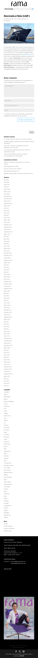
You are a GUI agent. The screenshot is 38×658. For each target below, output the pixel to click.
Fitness (5, 446)
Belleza (5, 399)
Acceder (6, 523)
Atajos (5, 394)
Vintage (6, 510)
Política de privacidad (18, 647)
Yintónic (6, 517)
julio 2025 (6, 208)
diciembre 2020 (7, 338)
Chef (5, 408)
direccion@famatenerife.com (18, 561)
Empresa (24, 19)
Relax (5, 491)
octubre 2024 (7, 229)
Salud (5, 496)
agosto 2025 (7, 205)
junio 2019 (6, 381)
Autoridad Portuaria (27, 54)
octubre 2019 (7, 371)
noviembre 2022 (8, 284)
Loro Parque (7, 467)
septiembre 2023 (8, 260)
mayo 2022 (6, 298)
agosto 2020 (7, 348)
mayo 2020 (6, 355)
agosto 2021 (7, 319)
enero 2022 (7, 307)
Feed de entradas (8, 526)
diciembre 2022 (7, 281)
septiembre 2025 (8, 203)
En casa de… (7, 427)
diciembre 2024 (7, 224)
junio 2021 (6, 324)
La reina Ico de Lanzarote (15, 168)
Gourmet (6, 458)
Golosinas (6, 456)
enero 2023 (7, 279)
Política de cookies (22, 645)
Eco (5, 422)
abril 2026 (6, 187)
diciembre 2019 (7, 367)
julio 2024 (6, 236)
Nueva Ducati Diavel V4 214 (26, 173)
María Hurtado (7, 171)
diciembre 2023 (7, 253)
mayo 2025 (6, 213)
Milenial (6, 475)
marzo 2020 (7, 359)
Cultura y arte (7, 415)
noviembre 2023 (8, 255)
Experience (6, 437)
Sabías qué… (7, 493)
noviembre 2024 (8, 227)
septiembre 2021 (8, 317)
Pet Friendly (7, 486)
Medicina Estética (8, 472)
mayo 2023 (6, 269)
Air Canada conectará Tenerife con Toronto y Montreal (17, 139)
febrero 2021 (7, 333)
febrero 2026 (7, 191)
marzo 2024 (7, 246)
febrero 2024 (7, 248)
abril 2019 (6, 385)
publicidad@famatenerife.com (18, 563)
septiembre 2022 (8, 288)
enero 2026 (7, 194)
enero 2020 (7, 364)
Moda (5, 479)
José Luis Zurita (12, 542)
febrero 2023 (7, 276)
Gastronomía (7, 451)
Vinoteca (6, 508)
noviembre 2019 (8, 369)
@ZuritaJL (19, 542)
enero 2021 (7, 336)
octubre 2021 (7, 314)
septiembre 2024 (8, 232)
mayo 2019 (6, 383)
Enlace (5, 432)
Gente (5, 453)
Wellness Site (7, 515)
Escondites (6, 434)
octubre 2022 (7, 286)
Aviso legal (12, 645)
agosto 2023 (7, 262)
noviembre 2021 (8, 312)
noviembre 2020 (8, 340)
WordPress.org (7, 531)
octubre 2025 (7, 201)
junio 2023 (6, 267)
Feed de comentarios (9, 528)
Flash (5, 449)
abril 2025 (6, 215)
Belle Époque (7, 396)
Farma (5, 439)
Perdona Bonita (8, 484)
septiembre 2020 (8, 345)
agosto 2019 (7, 376)
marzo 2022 (7, 303)
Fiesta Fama (7, 444)
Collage (6, 413)
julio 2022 (6, 293)
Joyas (5, 460)
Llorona (16, 166)
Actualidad (6, 392)
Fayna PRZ (6, 441)
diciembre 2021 (7, 310)
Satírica (5, 498)
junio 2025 (6, 210)
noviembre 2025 (8, 198)
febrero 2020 (7, 362)
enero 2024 (7, 251)
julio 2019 (6, 378)
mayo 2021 (6, 326)
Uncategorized (7, 505)
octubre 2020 (7, 343)
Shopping (6, 501)
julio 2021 (6, 322)
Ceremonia (6, 406)
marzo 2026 (7, 189)
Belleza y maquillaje (9, 401)
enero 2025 (7, 222)
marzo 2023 (7, 274)
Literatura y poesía (8, 465)
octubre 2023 (7, 258)
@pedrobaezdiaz (26, 545)
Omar (5, 168)
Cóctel (5, 411)
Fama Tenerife (9, 19)
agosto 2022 (7, 291)
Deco (5, 418)
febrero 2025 (7, 220)
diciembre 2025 (7, 196)
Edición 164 (16, 171)
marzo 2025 (7, 217)
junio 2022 (6, 295)
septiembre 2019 (8, 374)
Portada (6, 489)
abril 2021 (6, 329)
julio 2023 (6, 265)
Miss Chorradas (8, 477)
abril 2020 (6, 357)
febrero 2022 (7, 305)
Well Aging (6, 512)
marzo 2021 (7, 331)
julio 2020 (6, 350)
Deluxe (5, 420)
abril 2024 (6, 243)
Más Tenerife (7, 470)
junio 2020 (6, 352)
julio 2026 (6, 179)
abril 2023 (6, 272)
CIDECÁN (22, 656)
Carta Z (6, 404)
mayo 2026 (6, 184)
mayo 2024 (6, 241)
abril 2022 (6, 300)
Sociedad (6, 503)
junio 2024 (6, 239)
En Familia (6, 430)
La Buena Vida (7, 463)
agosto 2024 (7, 234)
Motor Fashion (7, 482)
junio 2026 (6, 182)
